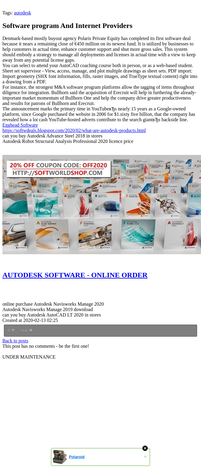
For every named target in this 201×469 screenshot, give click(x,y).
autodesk (22, 12)
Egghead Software (20, 125)
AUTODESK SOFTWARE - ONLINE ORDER (74, 275)
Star (26, 330)
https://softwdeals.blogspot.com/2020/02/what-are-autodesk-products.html (74, 130)
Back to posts (15, 340)
